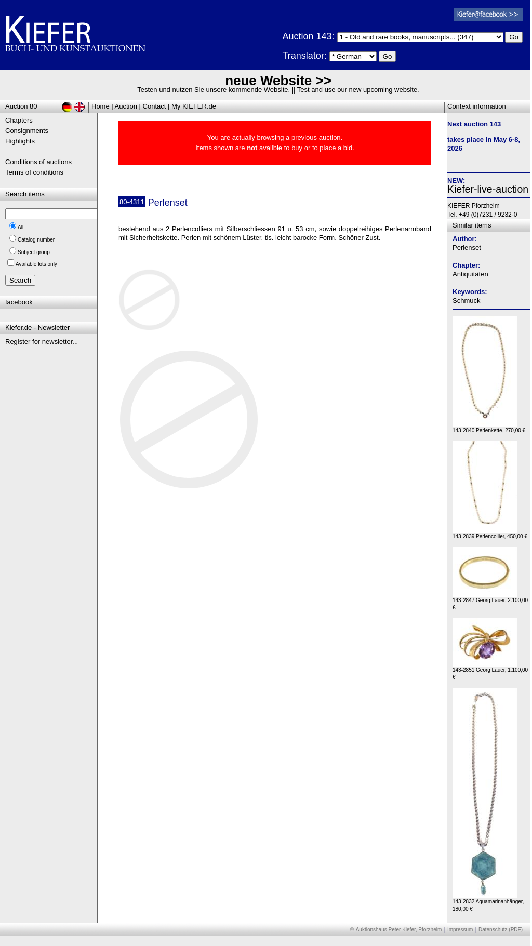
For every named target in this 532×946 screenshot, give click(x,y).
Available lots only (36, 264)
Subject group (34, 252)
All (20, 227)
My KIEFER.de (193, 106)
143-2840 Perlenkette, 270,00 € (489, 427)
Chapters (19, 120)
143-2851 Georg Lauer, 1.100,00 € (490, 671)
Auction (126, 106)
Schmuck (466, 300)
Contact (154, 106)
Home (100, 106)
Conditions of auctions (38, 162)
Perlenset (467, 247)
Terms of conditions (34, 172)
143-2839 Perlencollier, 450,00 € (490, 533)
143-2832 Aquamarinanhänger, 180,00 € (488, 903)
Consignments (26, 131)
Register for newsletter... (41, 341)
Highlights (20, 141)
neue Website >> (278, 80)
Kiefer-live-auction (487, 189)
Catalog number (36, 240)
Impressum (460, 929)
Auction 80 (21, 106)
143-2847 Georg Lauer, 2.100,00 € (490, 601)
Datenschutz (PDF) (500, 929)
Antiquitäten (470, 274)
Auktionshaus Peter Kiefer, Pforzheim (399, 929)
